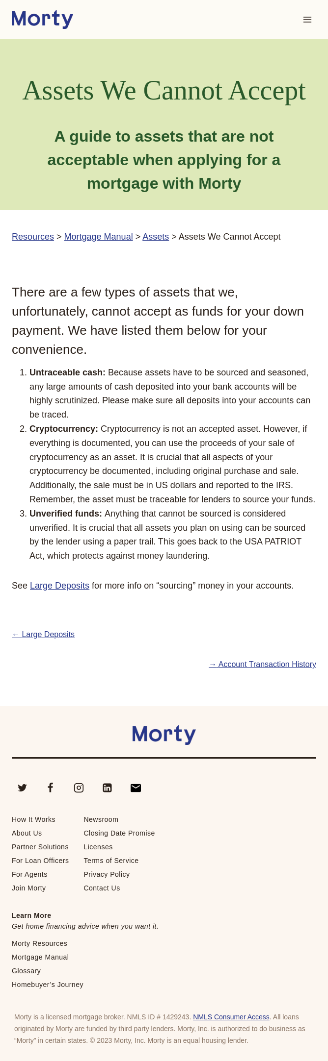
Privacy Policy (106, 874)
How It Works (33, 819)
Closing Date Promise (119, 833)
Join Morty (29, 888)
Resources (33, 237)
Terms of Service (110, 860)
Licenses (97, 847)
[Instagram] (79, 788)
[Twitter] (22, 788)
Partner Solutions (40, 847)
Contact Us (101, 888)
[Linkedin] (107, 788)
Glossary (26, 971)
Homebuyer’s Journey (47, 984)
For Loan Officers (40, 860)
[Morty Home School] (42, 19)
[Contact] (135, 788)
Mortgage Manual (98, 237)
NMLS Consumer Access (231, 1017)
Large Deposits (59, 586)
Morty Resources (39, 943)
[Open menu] (307, 19)
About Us (27, 833)
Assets (155, 237)
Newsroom (100, 819)
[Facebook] (50, 788)
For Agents (30, 874)
